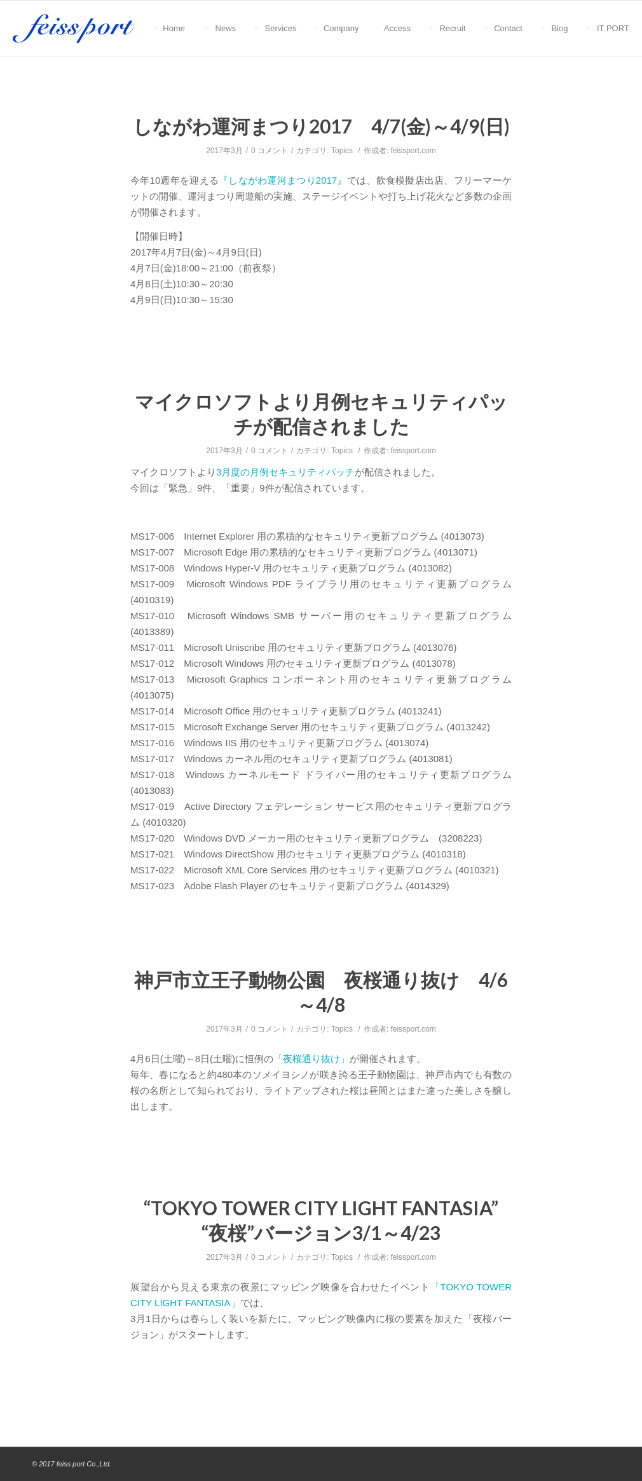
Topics (342, 150)
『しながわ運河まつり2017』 (283, 180)
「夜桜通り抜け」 (311, 1058)
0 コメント (269, 150)
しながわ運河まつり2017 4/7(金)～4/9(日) (321, 125)
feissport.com (412, 150)
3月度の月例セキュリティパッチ (285, 472)
